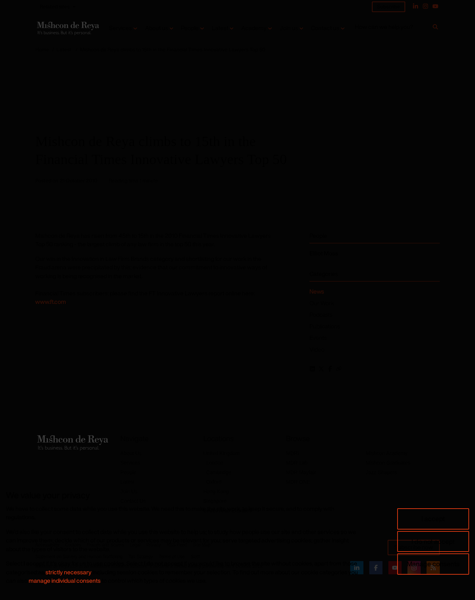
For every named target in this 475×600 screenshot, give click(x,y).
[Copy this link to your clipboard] (339, 369)
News (316, 291)
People (190, 28)
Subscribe (388, 6)
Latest (220, 28)
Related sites (55, 6)
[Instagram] (425, 6)
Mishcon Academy (387, 453)
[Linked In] (415, 6)
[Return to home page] (67, 28)
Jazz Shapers (381, 472)
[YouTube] (435, 6)
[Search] (435, 28)
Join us (289, 28)
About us (156, 28)
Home (42, 49)
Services (120, 28)
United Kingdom (221, 453)
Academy (253, 28)
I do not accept (433, 541)
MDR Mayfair (301, 472)
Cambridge (218, 472)
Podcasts (320, 314)
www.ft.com (50, 301)
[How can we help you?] (392, 28)
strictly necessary (68, 572)
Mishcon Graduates (388, 463)
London (215, 463)
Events (318, 337)
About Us (131, 453)
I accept (433, 518)
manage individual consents (65, 580)
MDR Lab (297, 463)
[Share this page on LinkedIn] (312, 369)
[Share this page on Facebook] (330, 369)
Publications (324, 326)
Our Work (321, 303)
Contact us (325, 28)
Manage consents (433, 563)
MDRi (292, 453)
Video (316, 349)
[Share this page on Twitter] (321, 369)
